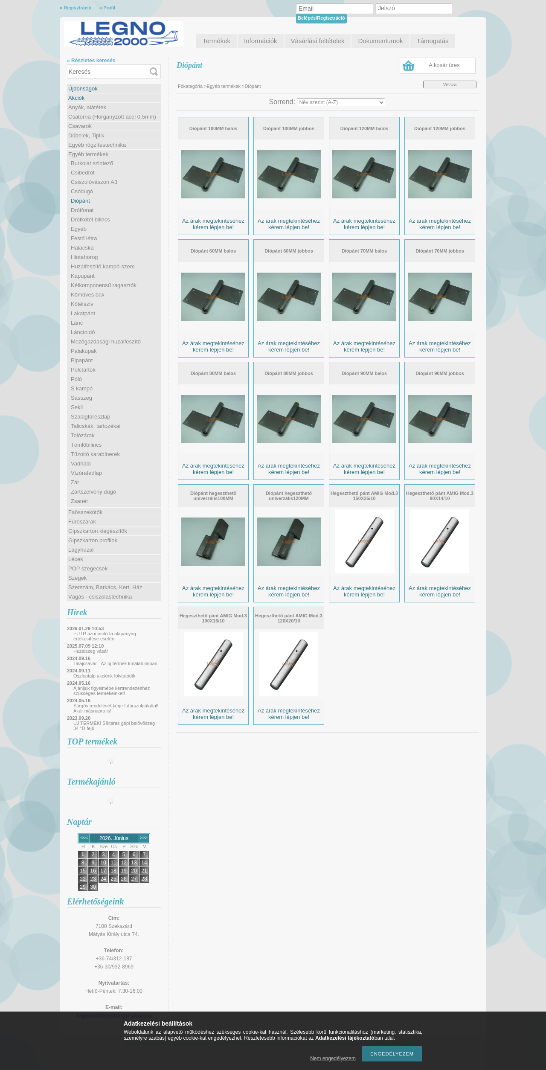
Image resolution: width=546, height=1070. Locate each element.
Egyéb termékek (88, 154)
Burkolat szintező (92, 163)
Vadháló (81, 463)
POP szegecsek (87, 568)
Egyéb (79, 229)
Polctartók (83, 369)
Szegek (77, 578)
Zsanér (79, 501)
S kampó (82, 388)
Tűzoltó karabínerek (95, 454)
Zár (75, 482)
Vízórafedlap (86, 473)
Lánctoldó (83, 332)
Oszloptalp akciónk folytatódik (104, 675)
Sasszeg (81, 398)
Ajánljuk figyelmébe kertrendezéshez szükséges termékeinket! (111, 691)
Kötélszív (82, 304)
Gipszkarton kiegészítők (97, 531)
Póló (76, 379)
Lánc (77, 323)
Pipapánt (82, 360)
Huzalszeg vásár (90, 651)
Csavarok (80, 126)
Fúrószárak (82, 521)
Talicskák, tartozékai (95, 426)
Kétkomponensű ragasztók (103, 285)
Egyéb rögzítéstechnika (97, 145)
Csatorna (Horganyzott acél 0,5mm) (112, 116)
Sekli (77, 407)
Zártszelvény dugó (93, 491)
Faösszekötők (85, 512)
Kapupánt (83, 276)
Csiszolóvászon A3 (94, 182)
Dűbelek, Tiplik (86, 135)
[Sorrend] (341, 102)
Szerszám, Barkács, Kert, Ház (105, 587)
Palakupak (84, 351)
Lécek (75, 559)
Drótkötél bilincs (90, 219)
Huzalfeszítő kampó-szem (103, 266)
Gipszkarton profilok (92, 540)
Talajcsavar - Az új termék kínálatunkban (115, 663)
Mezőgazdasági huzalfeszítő (106, 341)
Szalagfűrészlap (90, 416)
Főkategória (190, 86)
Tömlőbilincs (86, 445)
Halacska (82, 247)
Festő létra (84, 238)
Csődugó (82, 191)
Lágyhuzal (80, 550)
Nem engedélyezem (333, 1058)
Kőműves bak (88, 294)
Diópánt (80, 201)
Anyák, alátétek (87, 107)
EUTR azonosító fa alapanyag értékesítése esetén (104, 636)
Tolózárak (83, 435)
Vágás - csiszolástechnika (100, 596)
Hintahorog (84, 257)
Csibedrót (83, 172)
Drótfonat (82, 210)
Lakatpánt (83, 313)
